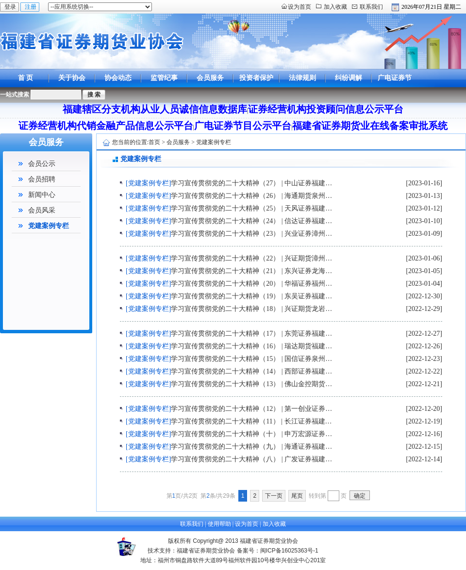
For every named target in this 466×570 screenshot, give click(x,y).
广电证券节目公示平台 (395, 86)
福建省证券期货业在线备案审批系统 (370, 125)
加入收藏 (335, 6)
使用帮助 (219, 524)
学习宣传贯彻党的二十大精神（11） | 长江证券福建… (251, 421)
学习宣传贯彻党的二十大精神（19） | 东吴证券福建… (251, 296)
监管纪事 (164, 77)
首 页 (25, 77)
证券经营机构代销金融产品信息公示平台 (105, 125)
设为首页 (299, 6)
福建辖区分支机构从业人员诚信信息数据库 (155, 109)
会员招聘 (41, 179)
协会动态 (118, 77)
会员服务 (210, 77)
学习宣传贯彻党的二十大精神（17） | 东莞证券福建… (251, 333)
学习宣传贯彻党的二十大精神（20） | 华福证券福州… (251, 283)
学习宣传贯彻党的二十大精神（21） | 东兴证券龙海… (251, 271)
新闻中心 (41, 194)
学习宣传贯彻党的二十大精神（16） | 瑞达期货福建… (251, 346)
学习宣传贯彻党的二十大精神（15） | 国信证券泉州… (251, 358)
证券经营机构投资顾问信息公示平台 (325, 109)
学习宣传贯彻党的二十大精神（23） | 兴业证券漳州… (251, 233)
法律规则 (302, 77)
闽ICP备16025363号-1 (289, 550)
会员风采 (41, 210)
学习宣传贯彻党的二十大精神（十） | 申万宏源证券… (251, 434)
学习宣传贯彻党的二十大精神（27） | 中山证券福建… (251, 183)
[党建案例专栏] (148, 183)
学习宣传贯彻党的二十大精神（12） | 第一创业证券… (251, 408)
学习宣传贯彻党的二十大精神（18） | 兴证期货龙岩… (251, 308)
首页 (154, 142)
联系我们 (371, 6)
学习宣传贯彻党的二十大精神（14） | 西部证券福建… (251, 371)
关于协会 (71, 77)
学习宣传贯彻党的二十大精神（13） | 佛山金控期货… (251, 384)
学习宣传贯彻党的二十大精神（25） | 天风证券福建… (251, 208)
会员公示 (41, 163)
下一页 (274, 495)
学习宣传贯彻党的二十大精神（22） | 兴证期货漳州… (251, 258)
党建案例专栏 (48, 225)
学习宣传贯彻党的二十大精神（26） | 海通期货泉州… (251, 195)
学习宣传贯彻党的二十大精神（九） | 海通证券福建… (251, 446)
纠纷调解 (348, 77)
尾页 (297, 495)
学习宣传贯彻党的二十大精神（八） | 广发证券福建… (251, 459)
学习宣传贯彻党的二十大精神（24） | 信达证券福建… (251, 221)
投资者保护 (256, 77)
